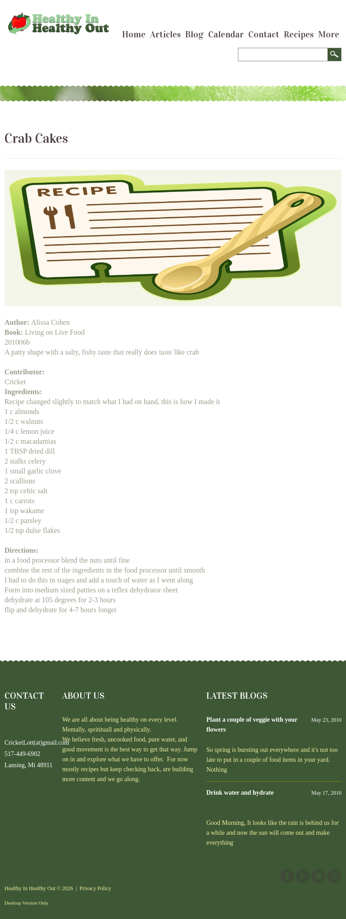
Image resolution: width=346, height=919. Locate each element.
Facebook (287, 876)
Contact (263, 34)
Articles (165, 34)
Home (134, 34)
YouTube (303, 876)
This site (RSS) (334, 876)
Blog (194, 34)
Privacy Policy (95, 888)
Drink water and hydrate (239, 792)
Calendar (226, 34)
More (328, 34)
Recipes (299, 34)
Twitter (318, 876)
